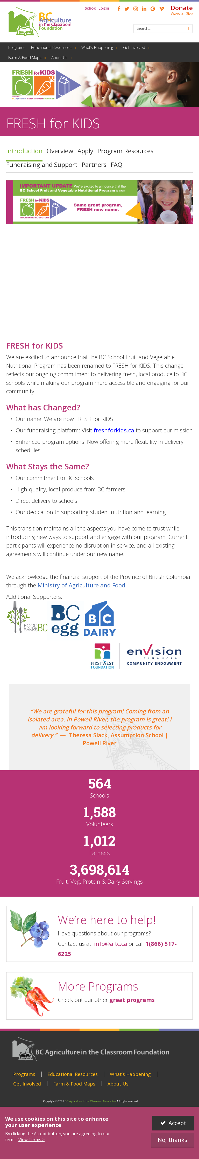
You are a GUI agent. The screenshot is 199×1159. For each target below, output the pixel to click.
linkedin (144, 9)
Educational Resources (51, 47)
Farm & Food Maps (24, 57)
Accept (177, 1123)
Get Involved (134, 47)
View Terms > (31, 1139)
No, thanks (172, 1139)
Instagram (135, 9)
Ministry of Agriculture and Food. (82, 585)
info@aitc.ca (110, 943)
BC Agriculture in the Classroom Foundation (90, 1101)
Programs (16, 47)
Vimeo (161, 9)
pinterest (153, 9)
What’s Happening (97, 47)
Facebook (118, 9)
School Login (97, 8)
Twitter (126, 9)
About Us (59, 57)
